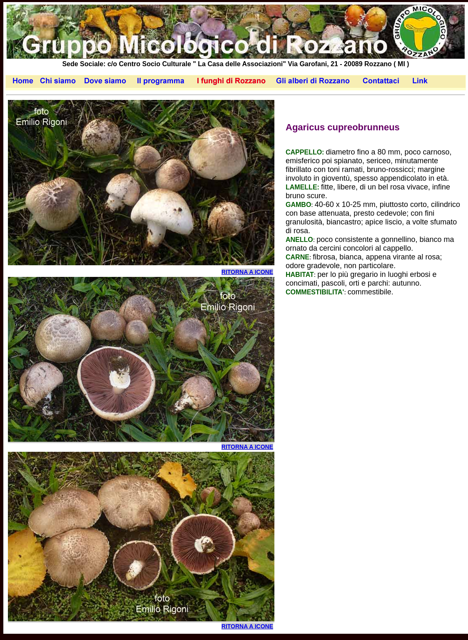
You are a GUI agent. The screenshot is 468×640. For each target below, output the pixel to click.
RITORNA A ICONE (247, 272)
